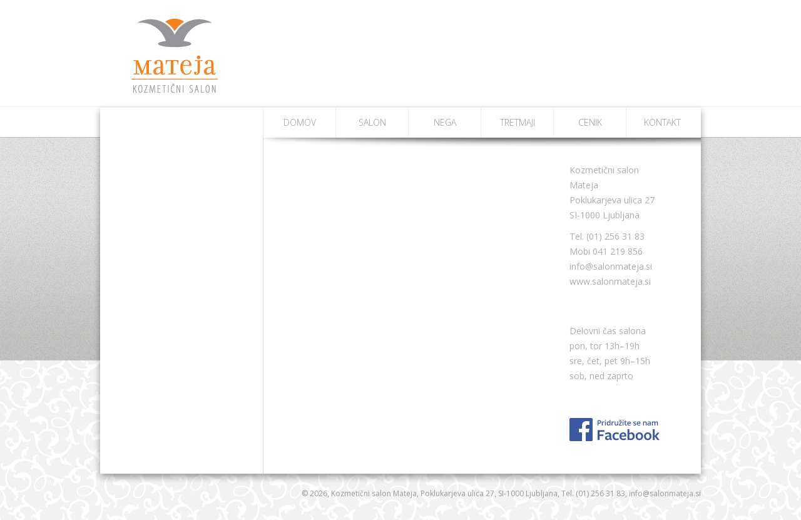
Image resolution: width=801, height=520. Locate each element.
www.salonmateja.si (610, 281)
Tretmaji (517, 122)
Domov (299, 122)
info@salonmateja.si (610, 266)
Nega (445, 122)
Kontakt (662, 122)
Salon (372, 122)
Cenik (590, 122)
